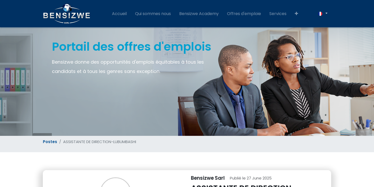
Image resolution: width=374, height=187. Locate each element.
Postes (50, 141)
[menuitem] (119, 14)
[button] (296, 14)
